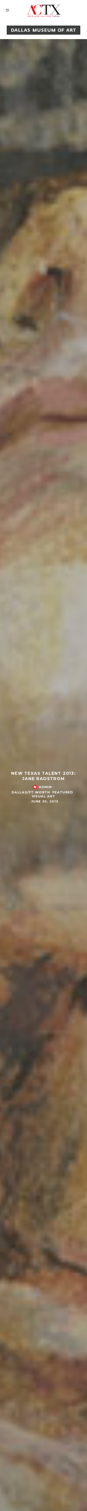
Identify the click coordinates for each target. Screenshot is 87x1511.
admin (45, 788)
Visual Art (43, 797)
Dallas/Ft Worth (31, 793)
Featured (62, 793)
